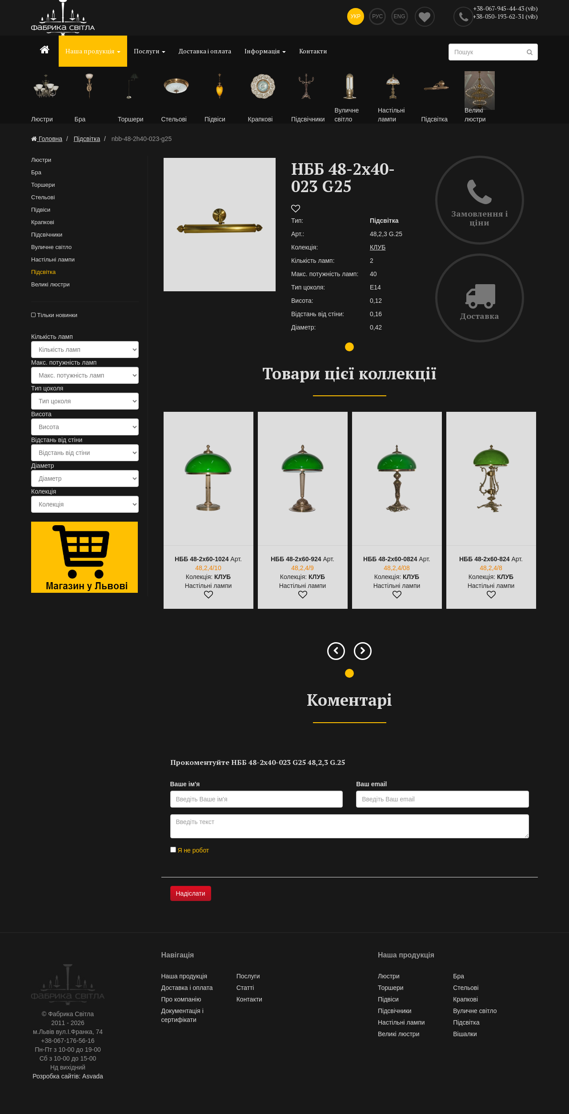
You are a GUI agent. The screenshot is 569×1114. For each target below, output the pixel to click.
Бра (36, 174)
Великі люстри (50, 286)
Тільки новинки (54, 317)
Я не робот (189, 852)
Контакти (313, 51)
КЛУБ (377, 249)
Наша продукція (92, 51)
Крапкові (42, 224)
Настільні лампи (53, 261)
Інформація (265, 51)
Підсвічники (46, 236)
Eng (399, 18)
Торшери (43, 186)
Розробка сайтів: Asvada (67, 1078)
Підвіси (40, 211)
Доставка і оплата (205, 51)
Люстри (41, 161)
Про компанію (181, 1001)
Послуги (149, 51)
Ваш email (371, 786)
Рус (375, 18)
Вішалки (465, 1036)
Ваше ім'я (185, 786)
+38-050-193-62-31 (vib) (505, 16)
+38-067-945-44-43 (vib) (505, 8)
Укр (351, 18)
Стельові (43, 199)
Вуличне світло (51, 248)
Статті (245, 989)
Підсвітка (43, 273)
